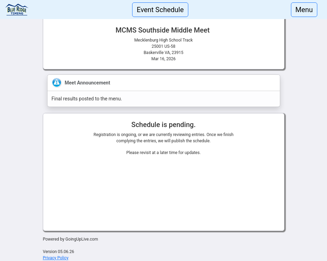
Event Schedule (160, 10)
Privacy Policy (56, 257)
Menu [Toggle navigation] (304, 10)
